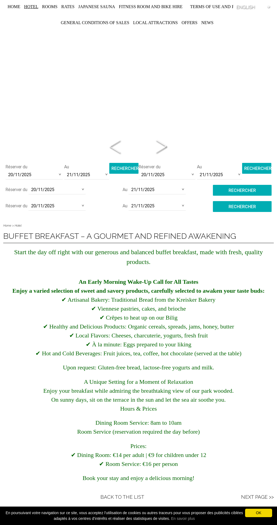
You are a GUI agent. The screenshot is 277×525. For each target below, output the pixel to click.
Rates (67, 6)
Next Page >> (257, 497)
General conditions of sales (95, 22)
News (207, 22)
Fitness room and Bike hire (151, 6)
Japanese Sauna (96, 6)
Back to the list (122, 497)
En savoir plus (183, 518)
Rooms (50, 6)
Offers (189, 22)
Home (14, 6)
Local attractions (155, 22)
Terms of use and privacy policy (228, 6)
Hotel (31, 6)
